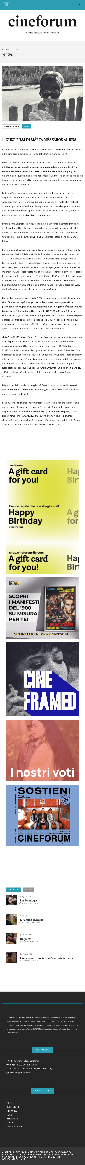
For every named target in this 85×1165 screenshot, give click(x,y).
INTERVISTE (13, 1118)
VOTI (9, 1103)
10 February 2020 (11, 126)
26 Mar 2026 (26, 954)
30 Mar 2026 (26, 935)
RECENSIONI (13, 890)
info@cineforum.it (23, 1072)
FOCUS (28, 890)
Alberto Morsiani (30, 903)
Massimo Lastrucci (31, 922)
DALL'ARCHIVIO (14, 1126)
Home (7, 50)
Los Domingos (29, 900)
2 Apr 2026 (25, 896)
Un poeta (25, 939)
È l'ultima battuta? (31, 919)
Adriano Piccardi (30, 941)
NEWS (26, 126)
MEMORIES (12, 1111)
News (16, 50)
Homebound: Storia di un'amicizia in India (46, 958)
